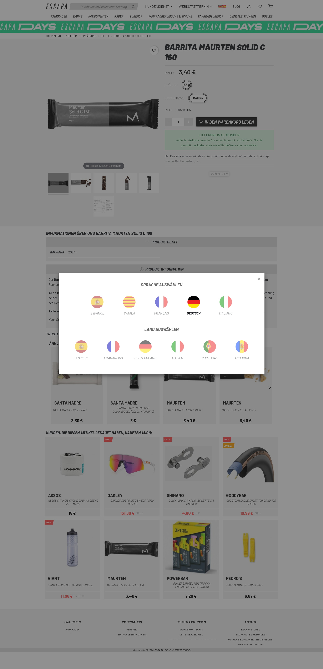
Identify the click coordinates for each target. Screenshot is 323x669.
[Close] (259, 279)
